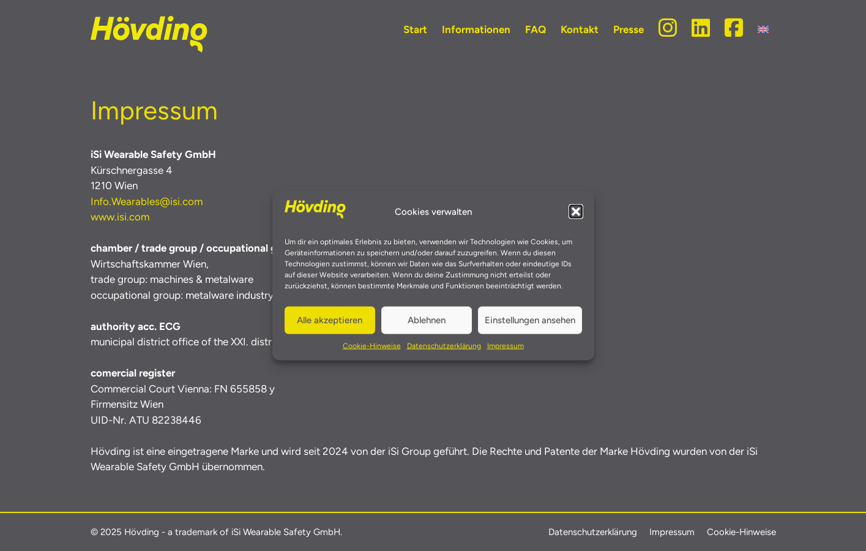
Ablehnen (427, 320)
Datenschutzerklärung (444, 345)
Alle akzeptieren (329, 320)
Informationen (476, 29)
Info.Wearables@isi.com (147, 201)
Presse (628, 29)
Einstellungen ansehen (530, 320)
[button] (576, 212)
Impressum (505, 345)
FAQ (535, 29)
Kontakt (580, 29)
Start (415, 29)
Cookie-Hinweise (372, 345)
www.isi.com (120, 217)
